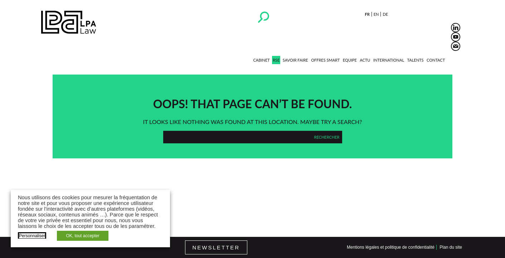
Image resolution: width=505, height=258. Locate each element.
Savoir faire (295, 60)
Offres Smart (325, 60)
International (388, 60)
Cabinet (261, 60)
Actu (365, 60)
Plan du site (451, 247)
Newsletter (216, 247)
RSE (276, 60)
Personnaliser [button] (32, 235)
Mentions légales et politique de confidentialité (390, 247)
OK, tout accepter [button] (82, 235)
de (385, 14)
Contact (436, 60)
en (376, 14)
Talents (415, 60)
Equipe (350, 60)
